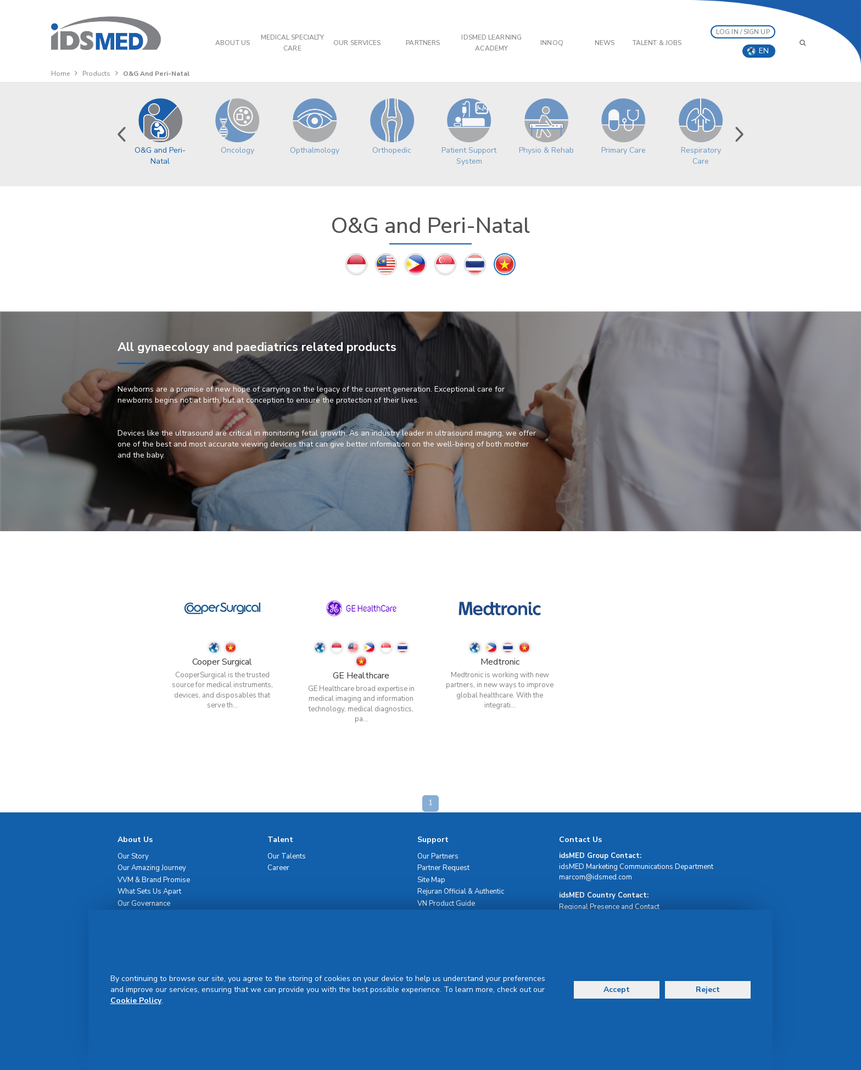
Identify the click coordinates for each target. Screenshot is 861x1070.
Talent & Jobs (657, 42)
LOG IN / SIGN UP (743, 31)
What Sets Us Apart (149, 891)
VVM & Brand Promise (154, 880)
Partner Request (443, 868)
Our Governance (144, 904)
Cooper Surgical (222, 662)
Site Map (431, 880)
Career (278, 868)
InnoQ (551, 42)
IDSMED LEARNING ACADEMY (491, 43)
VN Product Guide (446, 904)
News (604, 42)
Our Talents (286, 856)
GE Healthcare (361, 676)
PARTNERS (423, 42)
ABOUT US (232, 42)
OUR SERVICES (357, 42)
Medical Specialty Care (293, 43)
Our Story (133, 856)
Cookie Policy (135, 1000)
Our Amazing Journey (152, 868)
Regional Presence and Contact (609, 907)
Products (96, 73)
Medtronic (499, 662)
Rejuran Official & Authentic (460, 891)
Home (60, 73)
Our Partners (438, 856)
